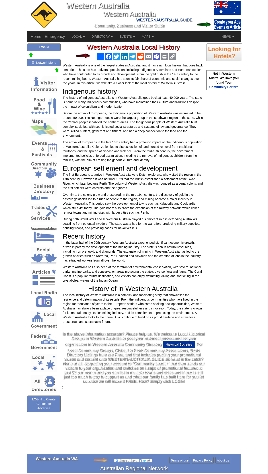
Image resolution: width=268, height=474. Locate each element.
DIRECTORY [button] (102, 36)
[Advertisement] (133, 420)
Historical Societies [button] (179, 344)
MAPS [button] (148, 36)
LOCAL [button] (78, 36)
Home (36, 36)
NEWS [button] (228, 36)
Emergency (55, 36)
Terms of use (179, 460)
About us (223, 460)
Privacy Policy (202, 460)
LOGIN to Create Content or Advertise (43, 404)
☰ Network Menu (43, 62)
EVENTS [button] (127, 36)
